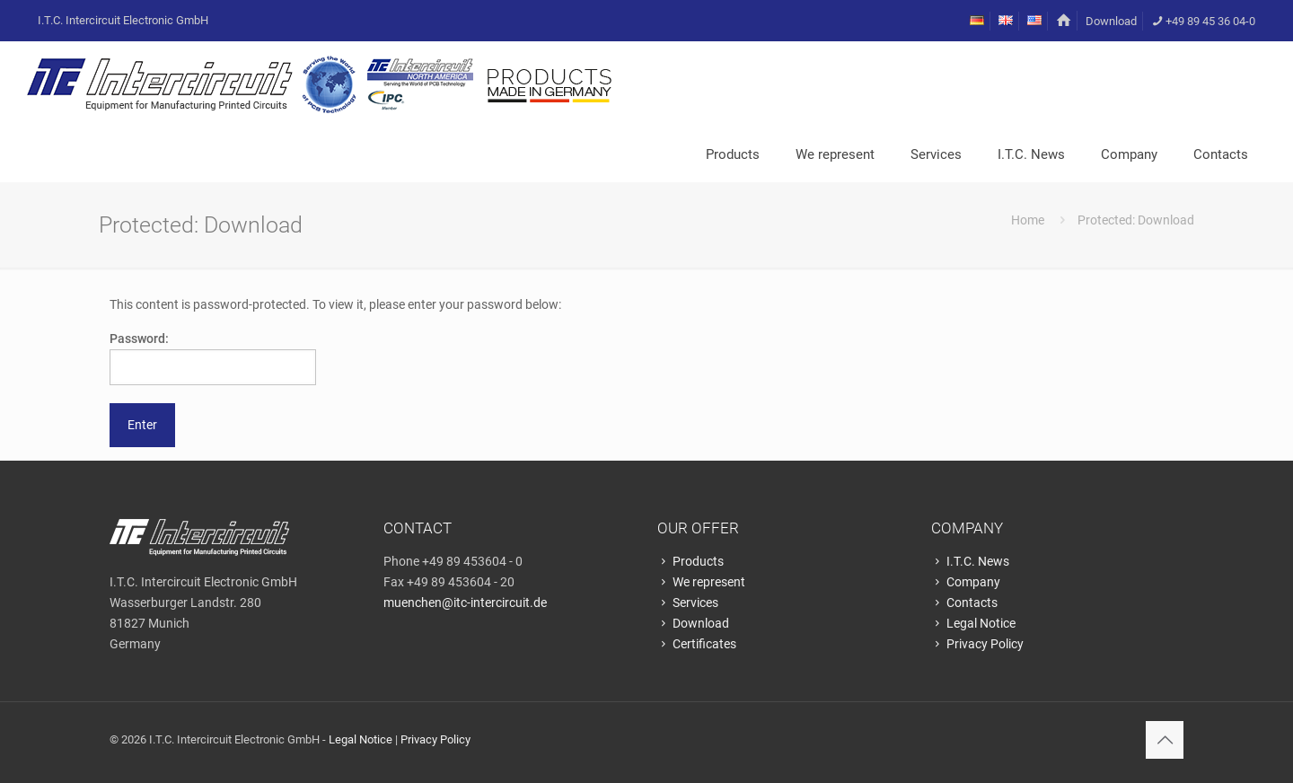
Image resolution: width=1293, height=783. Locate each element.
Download (1111, 21)
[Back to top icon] (1164, 740)
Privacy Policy (977, 644)
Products (690, 561)
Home (1027, 220)
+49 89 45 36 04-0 (1203, 21)
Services (687, 602)
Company (965, 582)
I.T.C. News (970, 561)
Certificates (696, 644)
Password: (213, 358)
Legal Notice (973, 623)
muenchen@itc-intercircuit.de (465, 602)
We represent (701, 582)
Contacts (964, 602)
